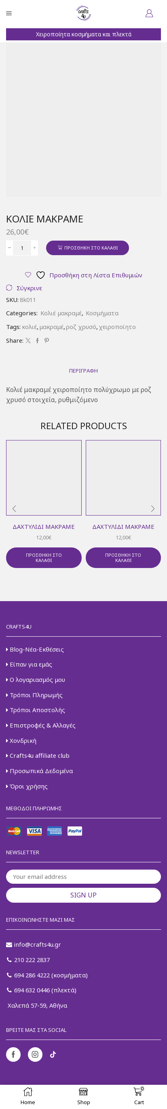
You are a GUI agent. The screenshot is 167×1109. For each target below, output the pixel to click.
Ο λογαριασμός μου (35, 679)
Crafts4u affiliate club (38, 755)
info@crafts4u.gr (33, 944)
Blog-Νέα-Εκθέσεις (35, 649)
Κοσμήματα (102, 313)
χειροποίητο (117, 327)
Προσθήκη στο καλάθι (91, 248)
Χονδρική (21, 740)
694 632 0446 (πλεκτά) (41, 990)
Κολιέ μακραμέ (61, 313)
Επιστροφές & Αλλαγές (41, 725)
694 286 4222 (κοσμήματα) (47, 975)
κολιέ (29, 327)
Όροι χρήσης (27, 786)
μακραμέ (51, 327)
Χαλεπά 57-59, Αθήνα (36, 1005)
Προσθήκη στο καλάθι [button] (44, 557)
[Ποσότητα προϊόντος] (22, 248)
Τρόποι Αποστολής (35, 710)
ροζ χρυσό (81, 327)
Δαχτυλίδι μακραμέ (44, 526)
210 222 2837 (28, 960)
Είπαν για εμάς (29, 664)
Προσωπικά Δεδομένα (39, 771)
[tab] (83, 370)
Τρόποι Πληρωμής (34, 695)
